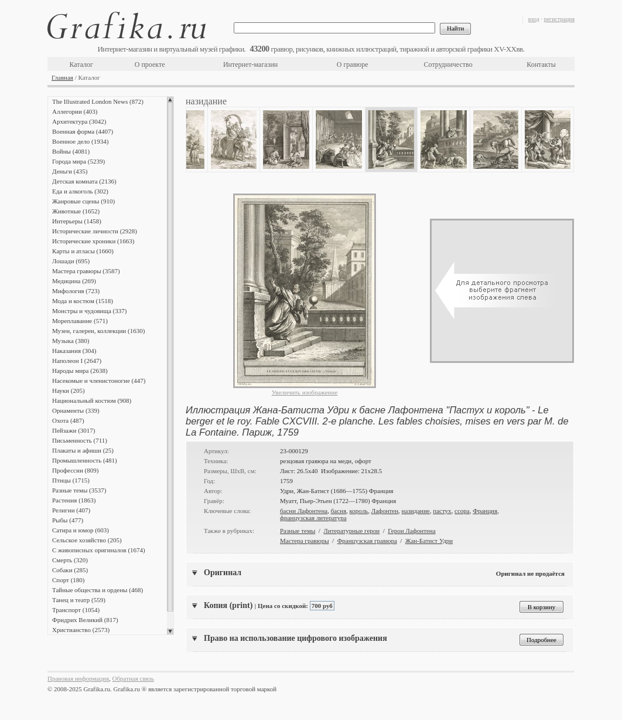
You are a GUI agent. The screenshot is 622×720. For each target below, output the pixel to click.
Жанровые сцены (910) (83, 201)
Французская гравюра (367, 540)
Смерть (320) (70, 559)
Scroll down (170, 631)
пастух (442, 510)
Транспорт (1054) (76, 609)
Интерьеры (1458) (76, 221)
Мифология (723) (76, 290)
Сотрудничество (448, 64)
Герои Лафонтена (411, 530)
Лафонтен (384, 510)
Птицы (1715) (71, 480)
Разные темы (297, 530)
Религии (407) (71, 510)
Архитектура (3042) (79, 121)
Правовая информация (78, 678)
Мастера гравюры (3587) (86, 270)
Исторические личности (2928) (94, 231)
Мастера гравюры (304, 540)
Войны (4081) (71, 151)
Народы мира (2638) (80, 370)
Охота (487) (68, 420)
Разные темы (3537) (79, 490)
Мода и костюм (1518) (82, 300)
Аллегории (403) (74, 111)
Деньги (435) (69, 171)
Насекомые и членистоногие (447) (98, 380)
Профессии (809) (75, 470)
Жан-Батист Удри (429, 540)
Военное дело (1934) (80, 141)
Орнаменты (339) (76, 410)
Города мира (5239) (78, 161)
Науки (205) (68, 390)
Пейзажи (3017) (73, 430)
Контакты (541, 64)
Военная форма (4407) (82, 131)
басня (338, 510)
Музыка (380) (70, 340)
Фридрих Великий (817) (85, 619)
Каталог (81, 64)
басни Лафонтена (303, 510)
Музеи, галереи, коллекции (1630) (98, 330)
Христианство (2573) (81, 629)
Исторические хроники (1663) (93, 240)
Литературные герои (351, 530)
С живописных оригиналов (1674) (98, 549)
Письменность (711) (79, 440)
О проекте (150, 64)
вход (533, 19)
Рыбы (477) (67, 520)
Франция (485, 510)
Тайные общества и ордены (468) (97, 589)
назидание (416, 510)
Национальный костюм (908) (91, 400)
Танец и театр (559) (78, 599)
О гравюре (352, 64)
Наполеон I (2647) (76, 360)
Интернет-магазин (250, 64)
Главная (62, 77)
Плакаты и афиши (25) (83, 450)
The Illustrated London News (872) (97, 101)
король (359, 510)
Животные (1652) (76, 211)
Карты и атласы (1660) (83, 250)
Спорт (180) (68, 579)
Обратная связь (133, 678)
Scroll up (170, 100)
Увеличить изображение (305, 392)
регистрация (559, 19)
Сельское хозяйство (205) (87, 540)
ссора (462, 510)
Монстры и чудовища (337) (89, 310)
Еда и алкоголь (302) (80, 191)
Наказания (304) (74, 350)
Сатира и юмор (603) (80, 530)
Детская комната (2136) (84, 181)
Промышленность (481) (84, 460)
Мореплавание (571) (80, 320)
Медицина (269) (74, 280)
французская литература (313, 517)
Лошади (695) (71, 260)
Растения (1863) (73, 500)
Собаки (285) (70, 569)
